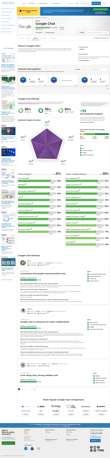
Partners (47, 431)
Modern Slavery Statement (29, 440)
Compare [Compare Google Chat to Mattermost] (86, 414)
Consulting (68, 435)
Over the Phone (69, 432)
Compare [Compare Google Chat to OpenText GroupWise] (101, 414)
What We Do (32, 3)
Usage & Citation (27, 436)
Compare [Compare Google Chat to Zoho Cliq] (71, 414)
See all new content (7, 279)
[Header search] (77, 3)
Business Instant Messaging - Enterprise (31, 17)
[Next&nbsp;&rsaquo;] (31, 389)
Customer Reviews (43, 3)
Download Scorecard (101, 38)
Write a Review (5, 22)
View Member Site (85, 3)
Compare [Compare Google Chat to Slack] (41, 414)
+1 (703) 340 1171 (67, 426)
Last (34, 389)
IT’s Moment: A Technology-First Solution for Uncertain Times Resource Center (57, 424)
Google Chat (44, 17)
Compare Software (6, 18)
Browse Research (48, 440)
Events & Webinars (56, 3)
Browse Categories (6, 12)
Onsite (67, 433)
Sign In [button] (105, 3)
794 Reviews (38, 32)
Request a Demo (96, 3)
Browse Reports (5, 15)
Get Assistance (84, 60)
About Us (26, 431)
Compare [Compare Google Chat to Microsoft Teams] (26, 414)
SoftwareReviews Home (8, 8)
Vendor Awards (5, 28)
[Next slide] (107, 88)
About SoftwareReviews (8, 25)
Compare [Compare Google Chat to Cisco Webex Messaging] (56, 414)
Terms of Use (26, 437)
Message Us (95, 440)
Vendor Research (6, 32)
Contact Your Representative (100, 9)
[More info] (49, 121)
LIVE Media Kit (48, 432)
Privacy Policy (26, 438)
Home (23, 3)
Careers (25, 432)
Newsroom (26, 433)
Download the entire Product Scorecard (28, 103)
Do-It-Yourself (69, 431)
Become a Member (8, 443)
